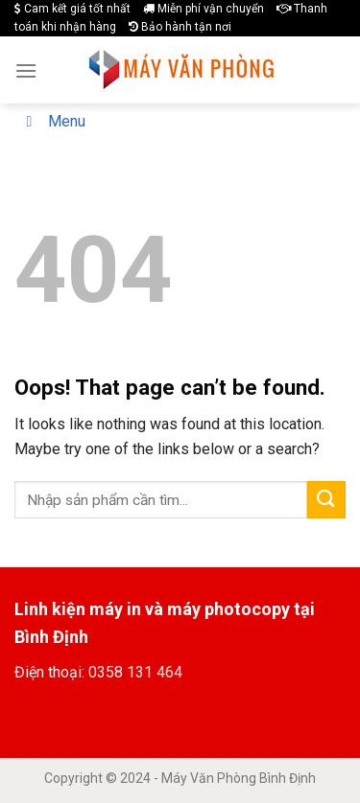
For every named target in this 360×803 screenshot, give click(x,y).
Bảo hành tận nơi (180, 27)
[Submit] (326, 499)
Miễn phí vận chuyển (203, 8)
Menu (52, 121)
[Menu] (25, 70)
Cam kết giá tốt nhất (72, 8)
